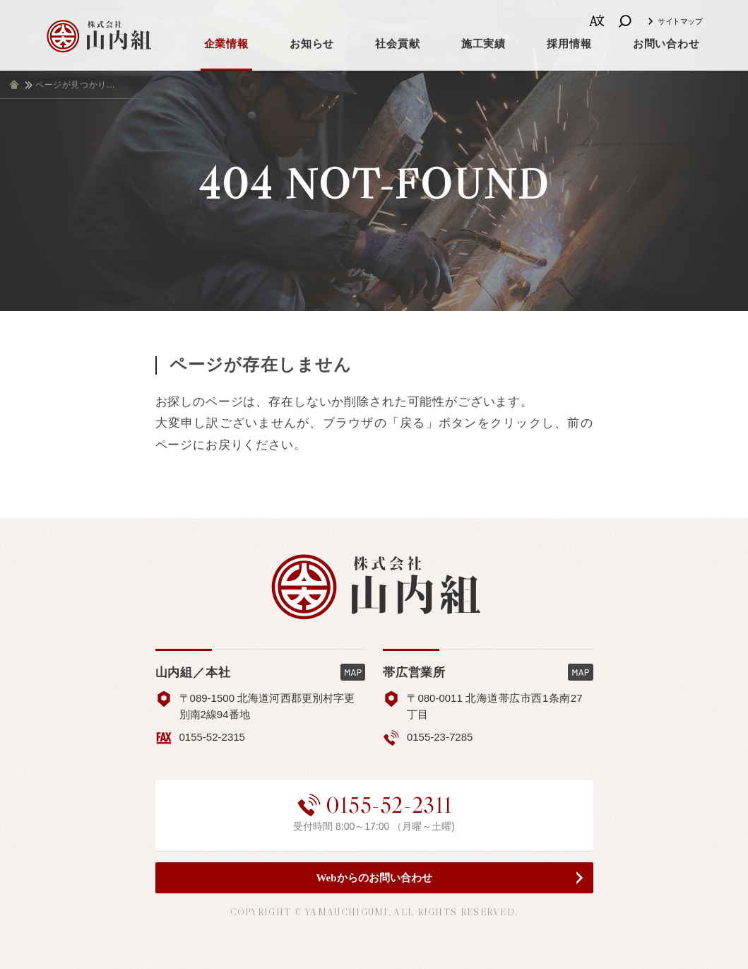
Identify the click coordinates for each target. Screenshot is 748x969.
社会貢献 (397, 43)
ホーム (14, 85)
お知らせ (312, 43)
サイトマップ (680, 21)
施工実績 (483, 43)
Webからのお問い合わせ (374, 877)
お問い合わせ (666, 43)
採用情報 (569, 43)
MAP (353, 672)
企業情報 (226, 43)
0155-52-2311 (374, 805)
